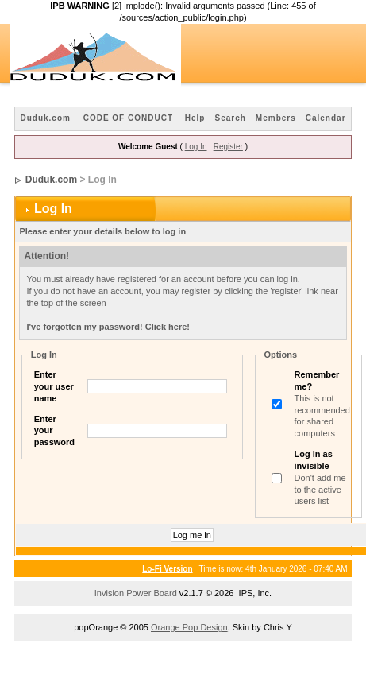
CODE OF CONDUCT (128, 118)
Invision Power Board (135, 593)
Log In (196, 146)
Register (228, 146)
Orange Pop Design (189, 627)
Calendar (326, 118)
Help (195, 118)
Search (229, 118)
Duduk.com (45, 118)
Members (276, 118)
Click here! (167, 326)
